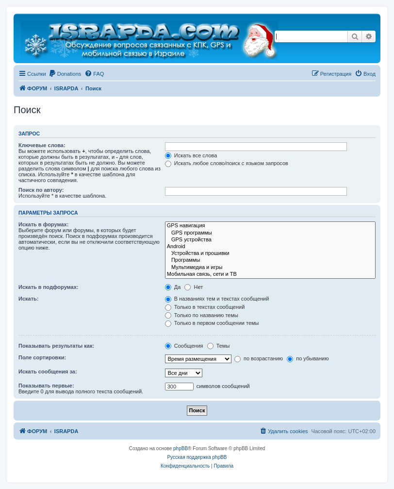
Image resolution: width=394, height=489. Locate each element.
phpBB (180, 448)
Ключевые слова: (42, 145)
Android (270, 246)
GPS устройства (270, 239)
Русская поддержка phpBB (197, 457)
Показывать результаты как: (56, 346)
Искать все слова (191, 155)
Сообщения (184, 346)
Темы (218, 346)
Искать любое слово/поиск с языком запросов (226, 163)
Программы (270, 260)
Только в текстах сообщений (205, 307)
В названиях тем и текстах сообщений (217, 299)
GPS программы (270, 233)
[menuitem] (65, 74)
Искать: (28, 299)
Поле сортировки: (42, 357)
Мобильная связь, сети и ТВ (270, 274)
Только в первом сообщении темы (212, 323)
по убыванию (307, 358)
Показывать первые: (46, 385)
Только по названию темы (201, 315)
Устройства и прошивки (270, 253)
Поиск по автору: (41, 190)
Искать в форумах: (43, 224)
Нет (193, 287)
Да (173, 287)
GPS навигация (270, 225)
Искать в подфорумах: (48, 287)
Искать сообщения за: (47, 371)
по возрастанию (258, 358)
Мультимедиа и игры (270, 267)
